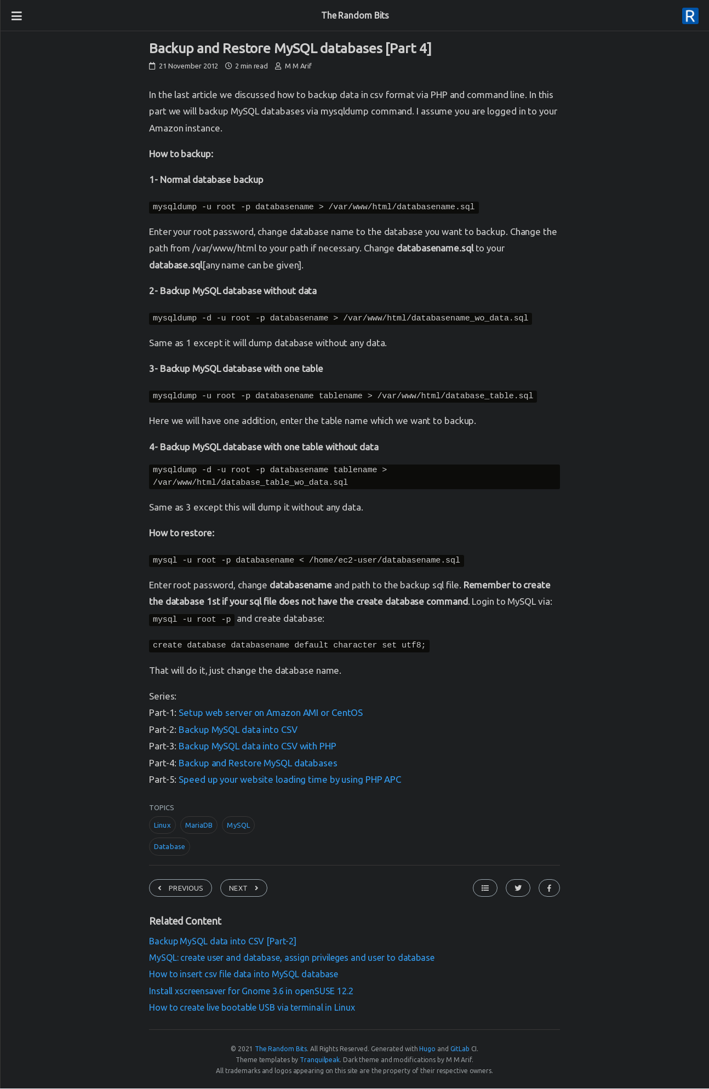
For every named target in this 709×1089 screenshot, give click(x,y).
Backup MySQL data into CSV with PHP (257, 747)
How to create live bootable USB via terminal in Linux (252, 1009)
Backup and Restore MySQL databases (258, 764)
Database (169, 848)
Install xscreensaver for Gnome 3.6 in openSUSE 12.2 (251, 993)
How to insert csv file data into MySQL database (243, 976)
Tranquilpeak (320, 1061)
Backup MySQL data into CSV (238, 731)
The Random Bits (355, 15)
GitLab (460, 1050)
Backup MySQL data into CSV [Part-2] (222, 943)
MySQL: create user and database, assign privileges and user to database (291, 959)
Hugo (427, 1050)
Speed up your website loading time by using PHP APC (290, 781)
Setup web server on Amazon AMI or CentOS (271, 714)
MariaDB (199, 826)
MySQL (238, 826)
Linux (162, 826)
